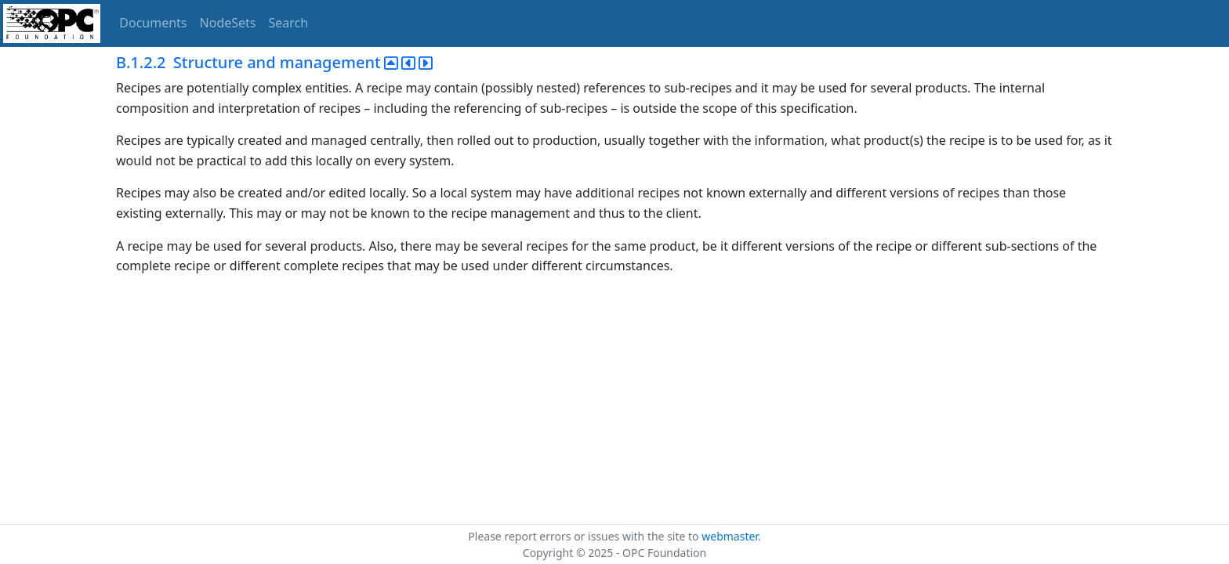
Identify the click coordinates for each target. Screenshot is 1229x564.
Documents (153, 22)
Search (289, 22)
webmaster (730, 536)
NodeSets (228, 22)
